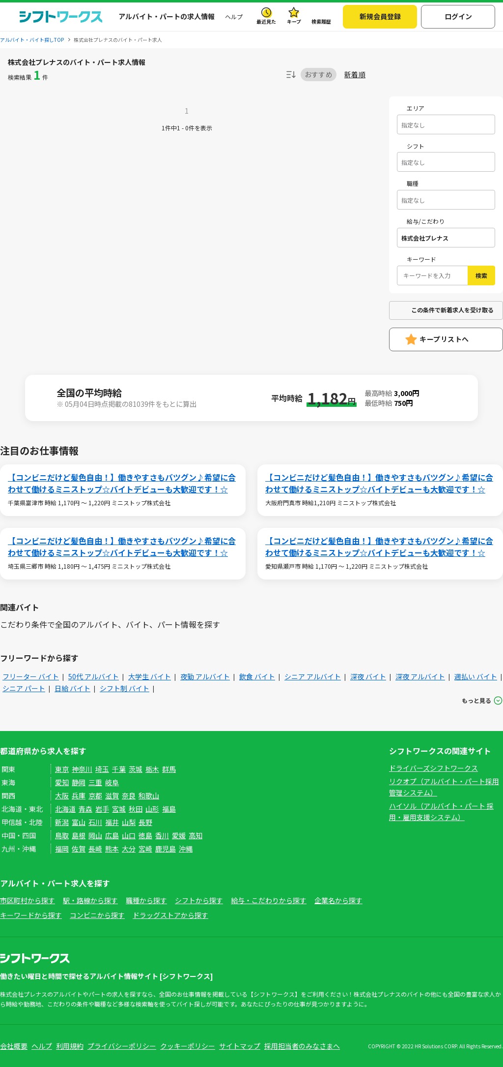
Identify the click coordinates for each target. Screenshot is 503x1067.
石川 (95, 822)
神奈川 (82, 769)
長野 (145, 822)
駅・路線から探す (90, 900)
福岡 (62, 849)
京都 (95, 795)
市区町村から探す (27, 900)
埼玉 (102, 769)
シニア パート (23, 688)
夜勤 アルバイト (205, 676)
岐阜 (112, 782)
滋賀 (112, 795)
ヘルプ (234, 16)
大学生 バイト (149, 676)
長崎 (95, 849)
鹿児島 (165, 849)
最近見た (266, 21)
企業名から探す (338, 900)
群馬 (169, 769)
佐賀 (78, 849)
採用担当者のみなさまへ (302, 1046)
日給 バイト (72, 688)
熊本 (112, 849)
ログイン (458, 16)
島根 (78, 835)
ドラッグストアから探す (170, 915)
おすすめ (319, 74)
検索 (481, 275)
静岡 (78, 782)
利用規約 (70, 1046)
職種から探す (146, 900)
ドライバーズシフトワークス (433, 768)
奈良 (129, 795)
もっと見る (476, 700)
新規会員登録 (380, 16)
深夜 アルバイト (420, 676)
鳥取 (62, 835)
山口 (129, 835)
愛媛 (179, 835)
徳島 (145, 835)
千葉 (119, 769)
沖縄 (186, 849)
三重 (95, 782)
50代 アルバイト (93, 676)
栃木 (152, 769)
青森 (85, 809)
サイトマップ (239, 1046)
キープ (294, 21)
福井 (112, 822)
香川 (162, 835)
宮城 (119, 809)
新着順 (354, 74)
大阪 (62, 795)
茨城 (135, 769)
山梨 (129, 822)
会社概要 (14, 1046)
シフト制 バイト (124, 688)
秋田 (135, 809)
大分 (129, 849)
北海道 (65, 809)
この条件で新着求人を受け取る (452, 309)
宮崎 (145, 849)
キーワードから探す (31, 915)
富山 (78, 822)
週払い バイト (475, 676)
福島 (169, 809)
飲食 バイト (257, 676)
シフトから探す (199, 900)
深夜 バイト (368, 676)
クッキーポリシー (187, 1046)
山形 (152, 809)
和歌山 (149, 795)
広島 (112, 835)
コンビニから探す (97, 915)
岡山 (95, 835)
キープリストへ (444, 339)
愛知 (62, 782)
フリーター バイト (30, 676)
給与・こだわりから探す (269, 900)
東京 (62, 769)
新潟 (62, 822)
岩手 (102, 809)
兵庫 (78, 795)
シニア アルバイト (312, 676)
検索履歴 (321, 21)
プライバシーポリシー (121, 1046)
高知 (195, 835)
